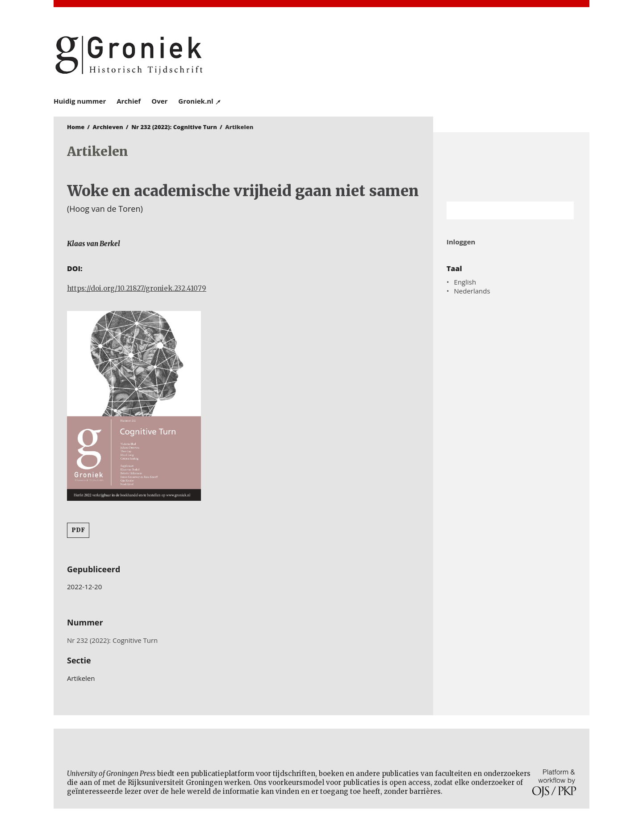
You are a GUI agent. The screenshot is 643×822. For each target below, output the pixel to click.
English (465, 281)
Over (159, 100)
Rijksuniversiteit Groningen (511, 167)
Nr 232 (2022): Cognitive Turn (174, 127)
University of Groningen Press (451, 54)
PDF (78, 530)
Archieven (108, 127)
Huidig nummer (80, 100)
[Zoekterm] (499, 210)
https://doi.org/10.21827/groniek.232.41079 (136, 288)
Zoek (562, 210)
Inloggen (461, 241)
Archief (129, 100)
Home (75, 127)
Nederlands (472, 290)
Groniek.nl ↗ (199, 100)
